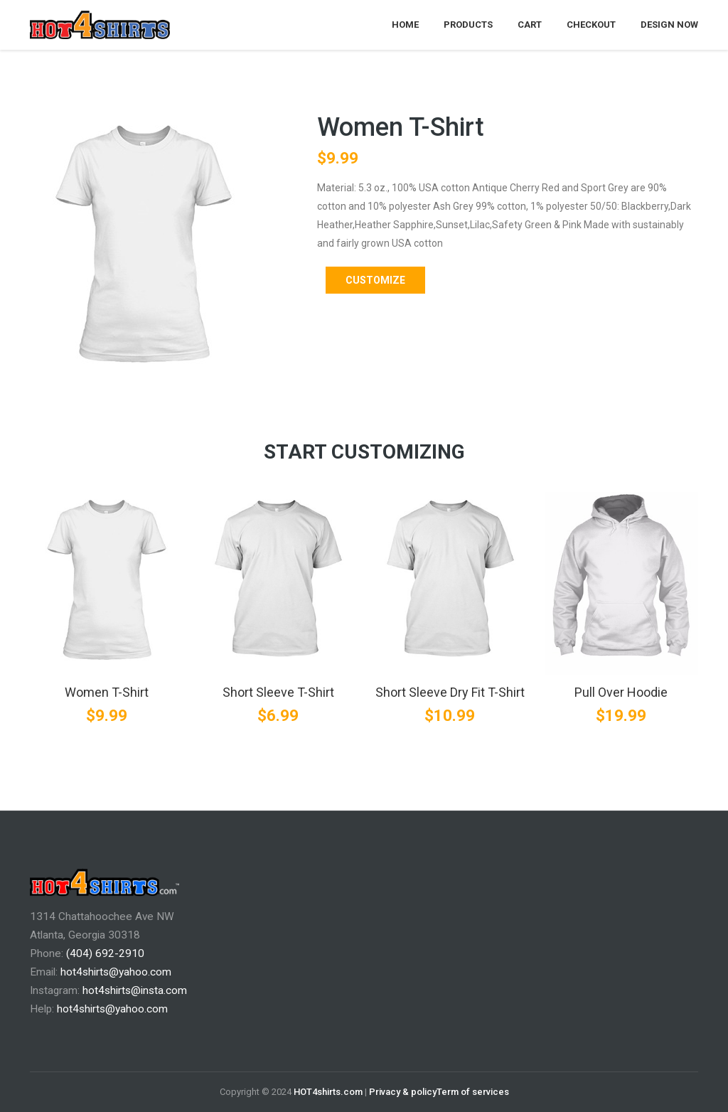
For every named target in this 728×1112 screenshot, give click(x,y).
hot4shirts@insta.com (134, 990)
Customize (375, 280)
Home (405, 24)
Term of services (473, 1091)
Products (468, 24)
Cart (530, 24)
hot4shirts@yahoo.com (115, 972)
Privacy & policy (403, 1091)
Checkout (591, 24)
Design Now (669, 24)
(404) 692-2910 (105, 953)
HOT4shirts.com (328, 1091)
